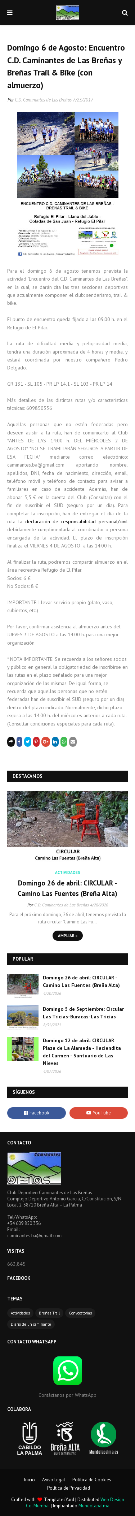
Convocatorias (80, 1313)
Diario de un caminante (31, 1324)
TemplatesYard (59, 1499)
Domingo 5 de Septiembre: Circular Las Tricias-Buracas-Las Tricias (83, 1013)
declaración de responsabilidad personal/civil (76, 521)
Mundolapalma (93, 1506)
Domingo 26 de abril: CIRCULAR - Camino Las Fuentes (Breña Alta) (67, 888)
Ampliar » (67, 935)
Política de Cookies (91, 1480)
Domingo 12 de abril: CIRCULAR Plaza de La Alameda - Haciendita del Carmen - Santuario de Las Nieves (82, 1051)
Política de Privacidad (68, 1488)
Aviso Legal (53, 1480)
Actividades (20, 1313)
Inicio (29, 1480)
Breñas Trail (49, 1313)
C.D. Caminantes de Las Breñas (43, 100)
